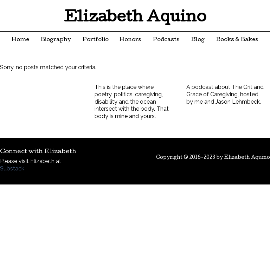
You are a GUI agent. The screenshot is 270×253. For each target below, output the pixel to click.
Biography (55, 40)
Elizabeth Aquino (135, 18)
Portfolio (95, 40)
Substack (12, 168)
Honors (130, 40)
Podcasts (166, 40)
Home (20, 40)
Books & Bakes (237, 40)
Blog (198, 40)
